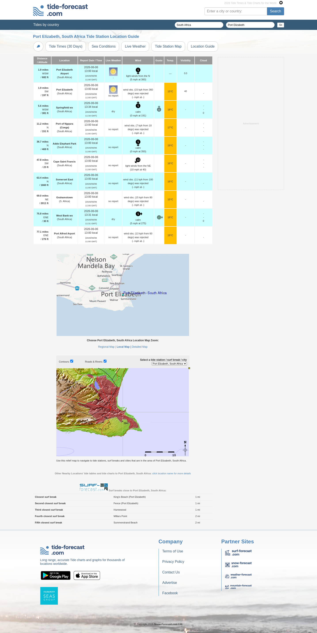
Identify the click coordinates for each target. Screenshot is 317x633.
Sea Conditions (104, 46)
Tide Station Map (168, 46)
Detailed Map (140, 346)
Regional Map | (107, 346)
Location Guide (203, 46)
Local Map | (124, 346)
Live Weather (135, 46)
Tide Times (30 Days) (65, 46)
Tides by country (46, 25)
